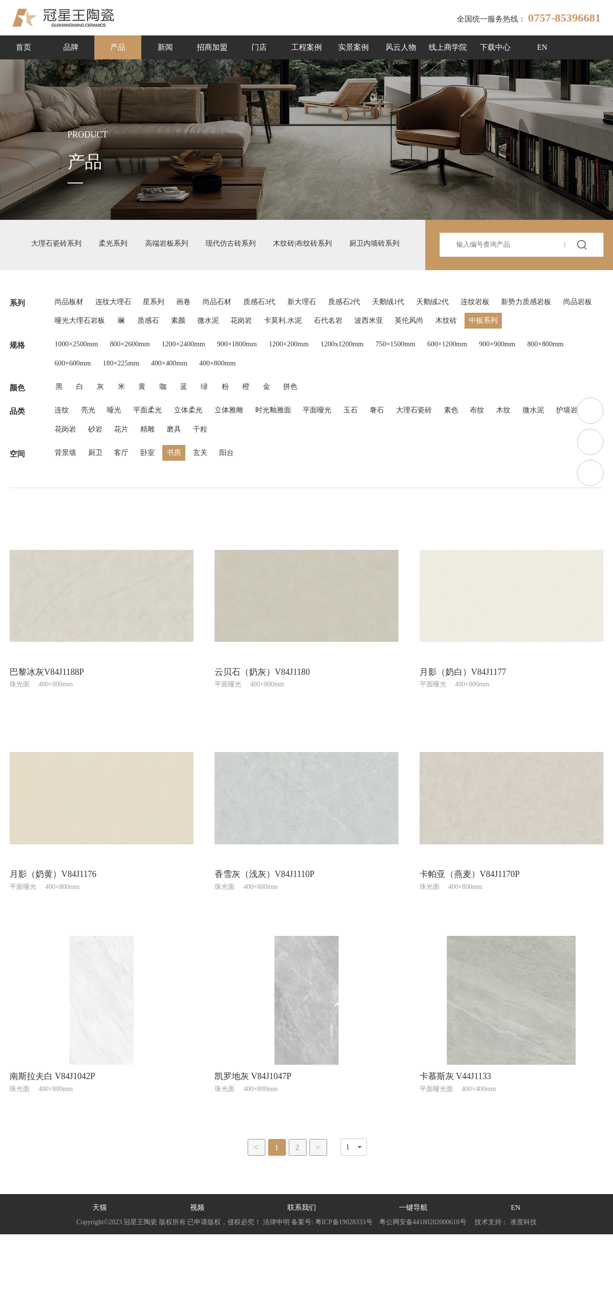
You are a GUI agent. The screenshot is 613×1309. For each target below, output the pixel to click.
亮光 (92, 473)
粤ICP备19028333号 (343, 1296)
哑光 (122, 473)
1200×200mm (314, 395)
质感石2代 (376, 321)
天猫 (99, 1282)
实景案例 (353, 47)
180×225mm (182, 418)
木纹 (556, 473)
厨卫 (100, 524)
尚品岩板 (138, 344)
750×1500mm (432, 395)
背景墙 (66, 524)
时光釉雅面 (298, 473)
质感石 (270, 344)
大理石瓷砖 (455, 473)
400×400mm (235, 418)
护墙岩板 (107, 496)
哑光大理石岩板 (195, 344)
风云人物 (401, 47)
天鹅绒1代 (425, 321)
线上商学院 (448, 47)
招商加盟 (212, 47)
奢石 (414, 473)
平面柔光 (159, 473)
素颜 (304, 344)
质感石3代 (282, 321)
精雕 (242, 496)
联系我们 (301, 1282)
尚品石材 (235, 321)
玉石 (384, 473)
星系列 (164, 321)
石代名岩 (470, 344)
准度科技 (523, 1296)
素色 (496, 473)
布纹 (526, 473)
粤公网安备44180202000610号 (422, 1296)
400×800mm (289, 418)
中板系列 (107, 367)
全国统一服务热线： (529, 17)
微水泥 (337, 344)
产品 (117, 47)
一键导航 (413, 1282)
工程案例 (306, 47)
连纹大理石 (119, 321)
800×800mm (74, 418)
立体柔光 (204, 473)
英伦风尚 (560, 344)
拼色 (315, 446)
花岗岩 (374, 344)
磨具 (271, 496)
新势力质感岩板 (82, 344)
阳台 (248, 524)
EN (542, 47)
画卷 (197, 321)
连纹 (62, 473)
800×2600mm (137, 395)
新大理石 (329, 321)
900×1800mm (256, 395)
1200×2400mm (197, 395)
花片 (212, 496)
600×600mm (128, 418)
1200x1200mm (373, 395)
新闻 (165, 47)
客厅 (129, 524)
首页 (23, 47)
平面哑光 (347, 473)
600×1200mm (489, 395)
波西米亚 (515, 344)
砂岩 (182, 496)
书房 (189, 524)
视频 (196, 1282)
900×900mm (545, 395)
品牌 (71, 47)
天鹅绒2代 (473, 321)
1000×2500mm (78, 395)
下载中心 (495, 47)
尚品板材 (70, 321)
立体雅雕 (249, 473)
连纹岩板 (520, 321)
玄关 (219, 524)
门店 (259, 47)
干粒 (301, 496)
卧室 (159, 524)
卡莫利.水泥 (421, 344)
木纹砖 (66, 367)
